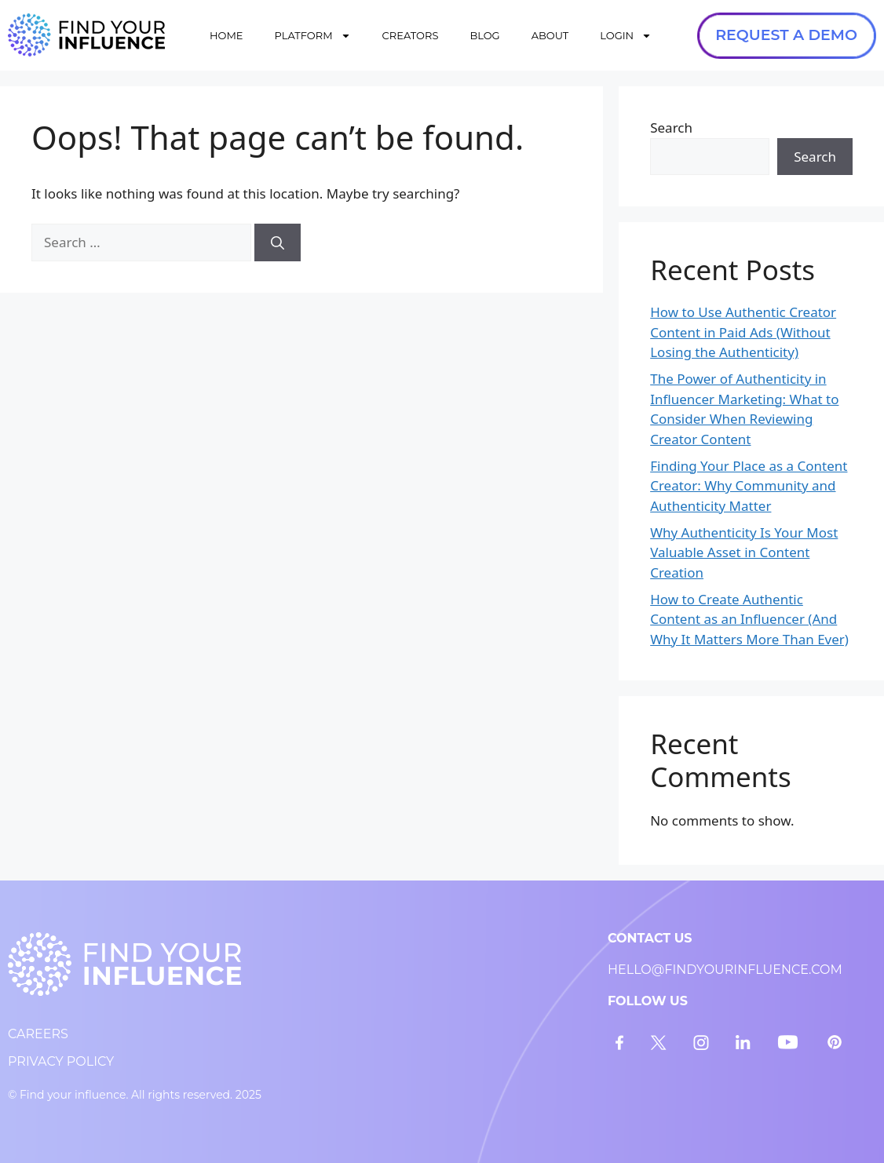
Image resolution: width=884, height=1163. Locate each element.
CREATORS (410, 35)
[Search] (277, 242)
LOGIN (626, 36)
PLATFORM (313, 36)
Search (671, 127)
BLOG (484, 35)
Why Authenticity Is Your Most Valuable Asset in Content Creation (744, 552)
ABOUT (550, 35)
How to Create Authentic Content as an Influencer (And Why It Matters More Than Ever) (749, 619)
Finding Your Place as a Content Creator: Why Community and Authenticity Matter (748, 486)
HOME (226, 35)
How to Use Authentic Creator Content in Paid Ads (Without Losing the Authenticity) (743, 332)
